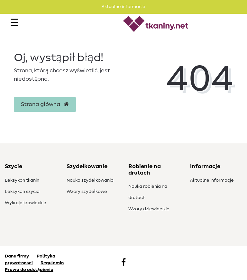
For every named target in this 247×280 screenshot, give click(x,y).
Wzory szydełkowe (87, 191)
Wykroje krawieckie (25, 203)
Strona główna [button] (45, 104)
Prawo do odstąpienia (29, 269)
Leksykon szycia (22, 191)
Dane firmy (17, 256)
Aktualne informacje (212, 180)
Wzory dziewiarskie (148, 209)
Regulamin (52, 263)
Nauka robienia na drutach (147, 192)
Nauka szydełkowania (90, 180)
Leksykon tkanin (22, 180)
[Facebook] (123, 262)
